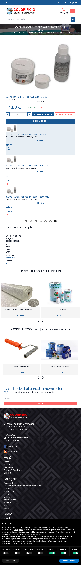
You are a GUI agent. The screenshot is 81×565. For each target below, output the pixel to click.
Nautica (7, 502)
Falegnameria (10, 491)
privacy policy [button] (18, 530)
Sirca (8, 263)
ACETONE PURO (60, 309)
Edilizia (7, 488)
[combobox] (38, 19)
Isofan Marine (10, 499)
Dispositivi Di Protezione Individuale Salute (22, 486)
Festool (7, 494)
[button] (78, 523)
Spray (6, 505)
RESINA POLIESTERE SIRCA (59, 366)
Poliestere (10, 257)
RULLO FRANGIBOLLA (21, 366)
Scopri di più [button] (10, 560)
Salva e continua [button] (69, 560)
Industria (8, 497)
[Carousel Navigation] (40, 321)
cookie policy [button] (35, 534)
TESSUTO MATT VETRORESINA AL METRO (20, 309)
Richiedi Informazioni (65, 114)
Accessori (8, 483)
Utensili (7, 508)
